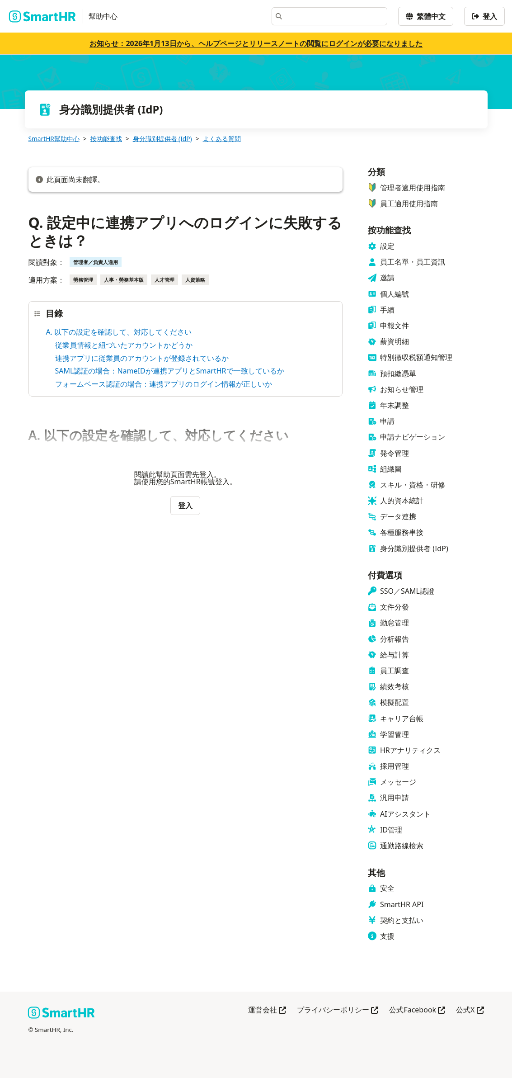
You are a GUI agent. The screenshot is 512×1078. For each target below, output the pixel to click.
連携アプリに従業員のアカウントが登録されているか (142, 358)
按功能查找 (106, 138)
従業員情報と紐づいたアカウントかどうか (124, 345)
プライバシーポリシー (337, 1010)
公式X (470, 1010)
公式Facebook (417, 1010)
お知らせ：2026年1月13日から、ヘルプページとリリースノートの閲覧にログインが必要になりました (255, 43)
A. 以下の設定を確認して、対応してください (119, 332)
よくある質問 (222, 138)
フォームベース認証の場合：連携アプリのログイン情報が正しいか (163, 384)
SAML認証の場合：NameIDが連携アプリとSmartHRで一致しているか (169, 371)
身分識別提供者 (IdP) (162, 138)
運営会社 (267, 1010)
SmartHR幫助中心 (54, 138)
